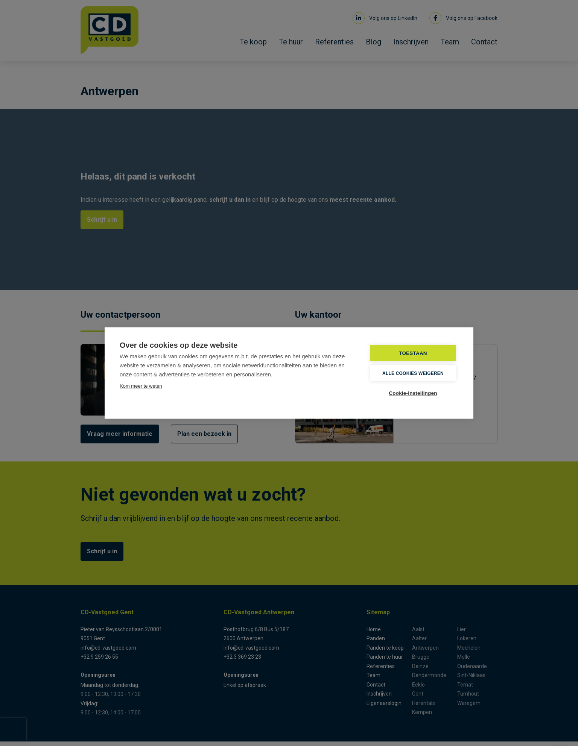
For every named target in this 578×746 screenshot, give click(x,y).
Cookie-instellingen (413, 393)
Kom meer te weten (141, 386)
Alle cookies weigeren (413, 373)
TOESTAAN (413, 353)
